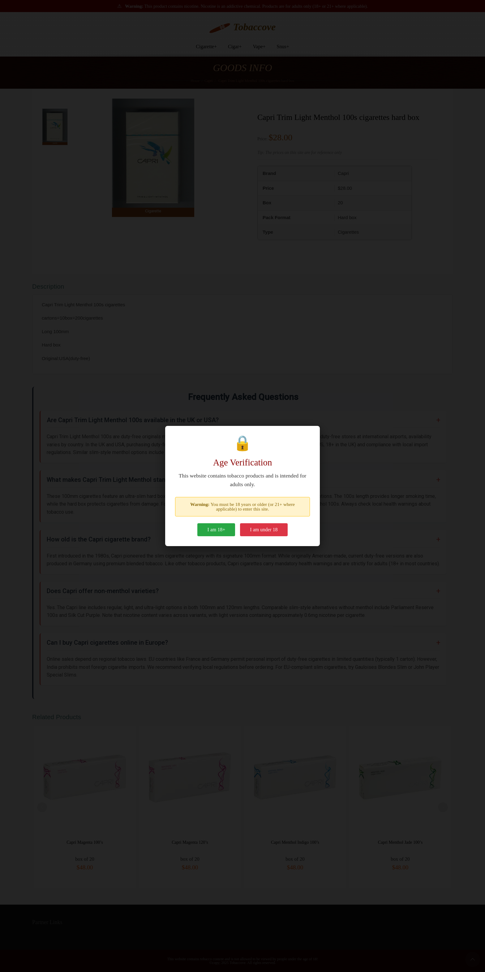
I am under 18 (263, 529)
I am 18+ (216, 529)
